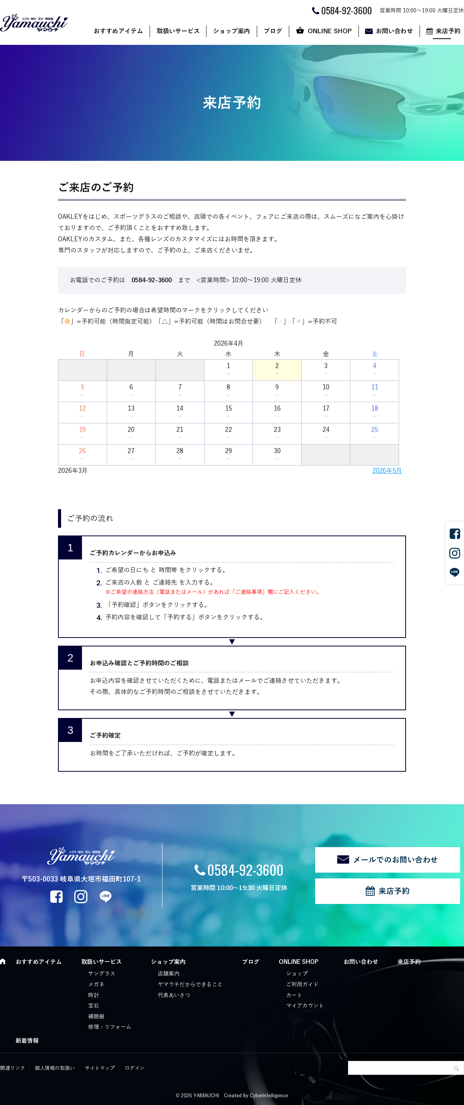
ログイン (135, 1068)
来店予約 (394, 891)
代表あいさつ (174, 995)
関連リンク (12, 1068)
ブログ (273, 31)
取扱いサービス (178, 31)
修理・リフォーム (109, 1027)
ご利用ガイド (302, 984)
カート (294, 995)
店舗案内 (168, 974)
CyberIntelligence (269, 1095)
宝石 (93, 1006)
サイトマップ (100, 1068)
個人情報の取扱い (55, 1068)
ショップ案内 (231, 31)
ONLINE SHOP (330, 31)
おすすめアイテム (118, 31)
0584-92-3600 (245, 869)
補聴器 (96, 1017)
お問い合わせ (394, 31)
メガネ (96, 984)
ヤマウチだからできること (190, 984)
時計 (93, 995)
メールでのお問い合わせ (395, 860)
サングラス (101, 974)
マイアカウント (305, 1006)
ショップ (297, 974)
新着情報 (27, 1041)
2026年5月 (387, 470)
